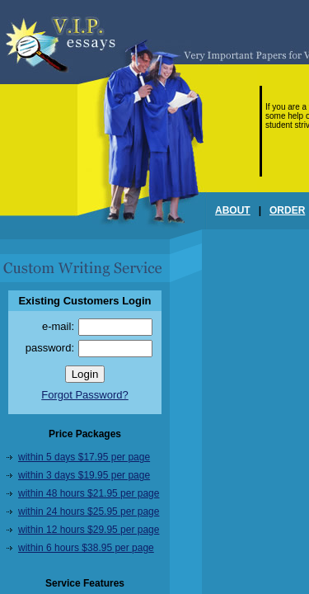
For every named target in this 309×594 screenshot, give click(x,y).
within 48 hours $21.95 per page (88, 493)
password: (50, 348)
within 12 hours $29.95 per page (88, 529)
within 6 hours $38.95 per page (86, 548)
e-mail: (58, 326)
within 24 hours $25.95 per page (88, 511)
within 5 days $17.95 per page (84, 457)
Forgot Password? (85, 395)
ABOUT (232, 210)
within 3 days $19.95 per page (84, 475)
